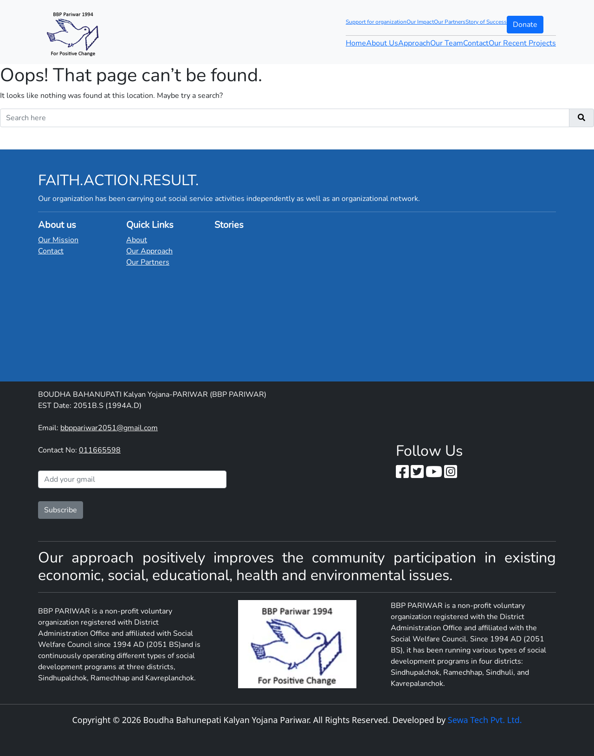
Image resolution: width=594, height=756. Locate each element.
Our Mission (58, 240)
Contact (476, 43)
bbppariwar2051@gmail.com (109, 428)
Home (356, 43)
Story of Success (486, 22)
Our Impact (420, 22)
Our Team (446, 43)
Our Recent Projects (522, 43)
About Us (382, 43)
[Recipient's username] (284, 118)
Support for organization (376, 22)
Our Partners (449, 22)
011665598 (100, 450)
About (136, 240)
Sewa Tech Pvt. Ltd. (485, 719)
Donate (525, 24)
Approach (414, 43)
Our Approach (149, 251)
